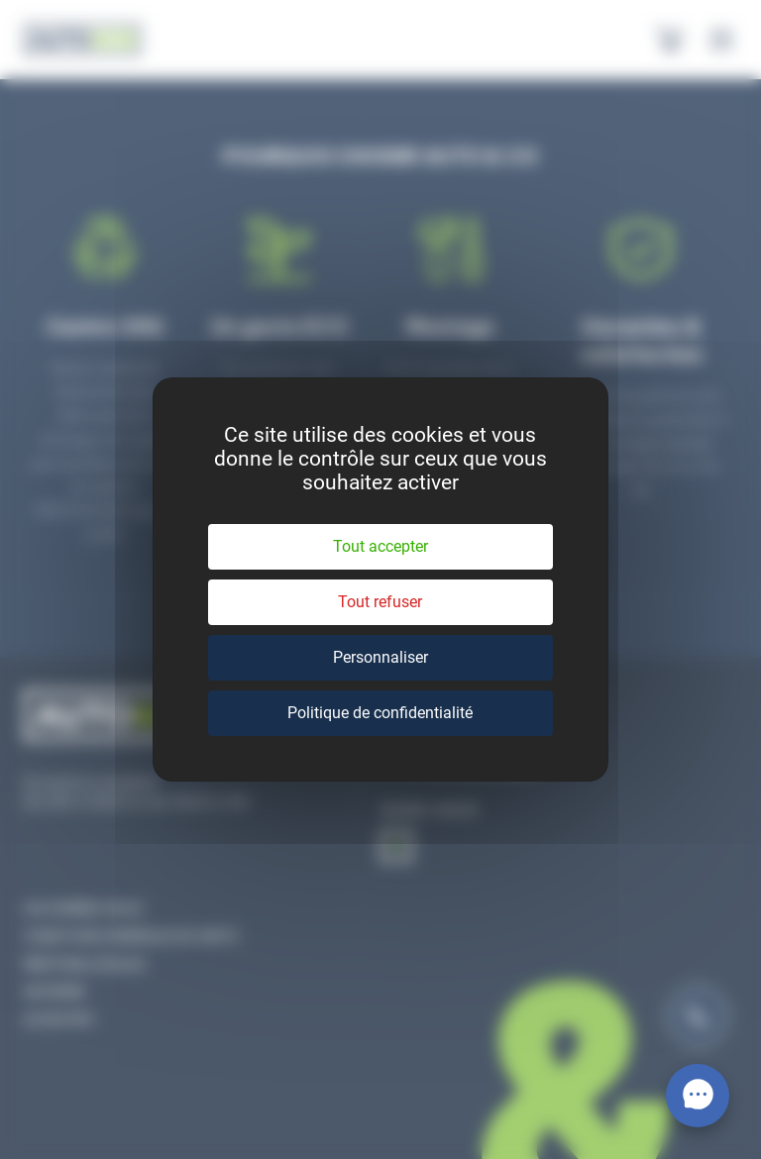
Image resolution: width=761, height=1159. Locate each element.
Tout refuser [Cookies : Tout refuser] (380, 601)
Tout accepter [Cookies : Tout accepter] (380, 546)
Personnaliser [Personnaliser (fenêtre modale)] (380, 657)
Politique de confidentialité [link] (380, 712)
